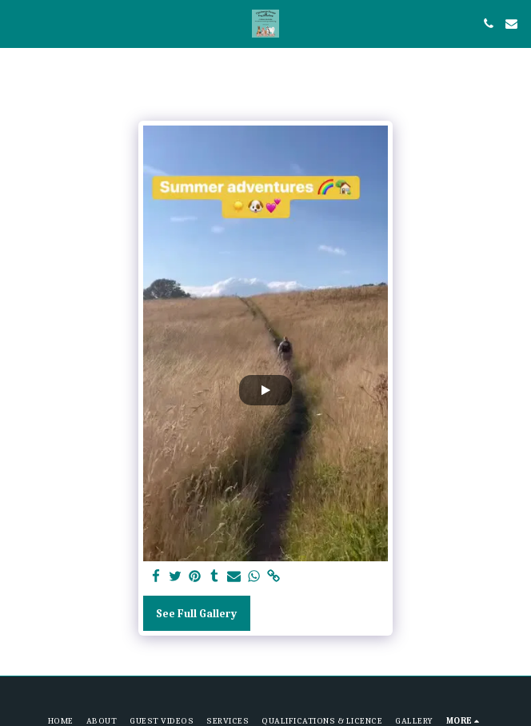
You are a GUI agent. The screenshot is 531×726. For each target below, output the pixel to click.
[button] (17, 23)
